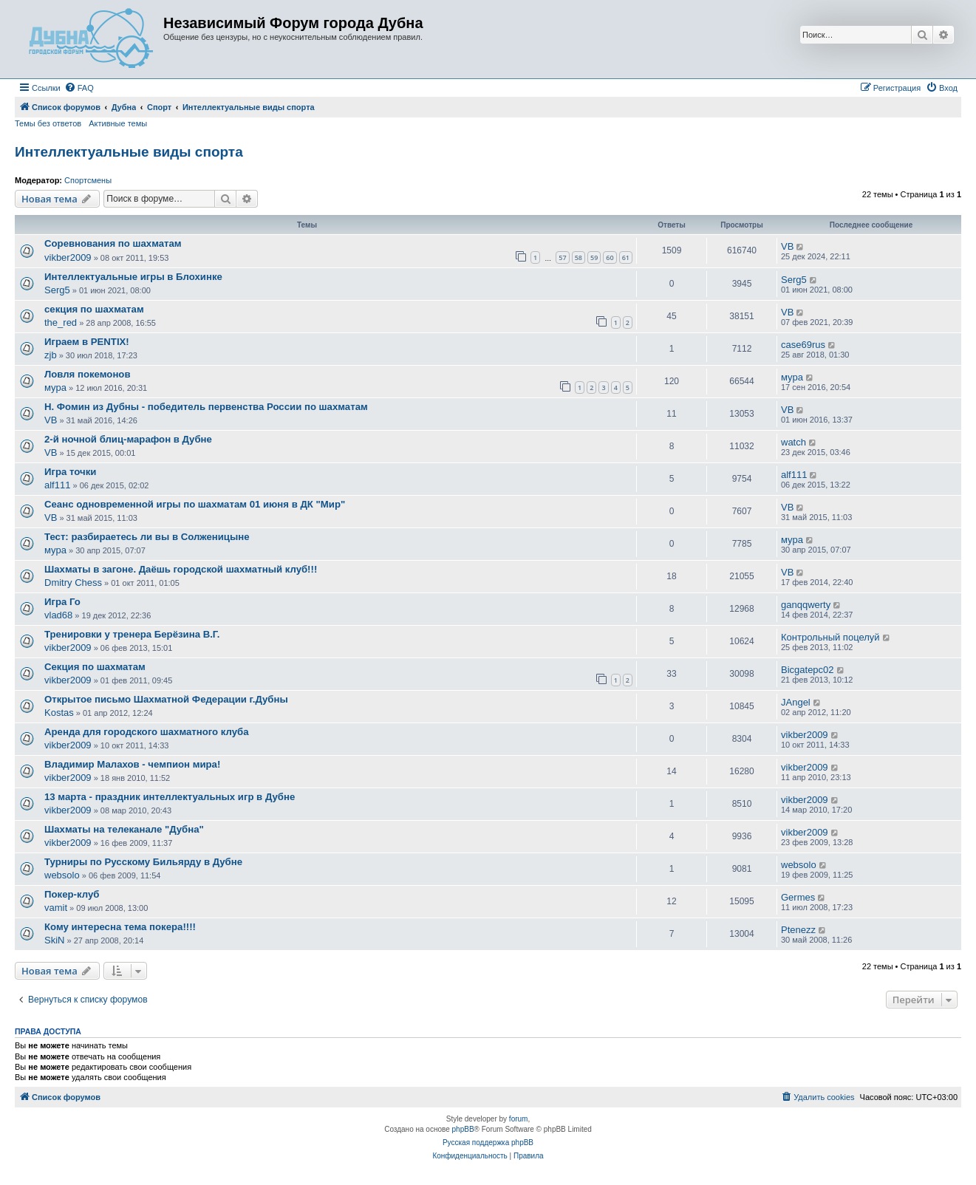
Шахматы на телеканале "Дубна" (124, 829)
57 (562, 257)
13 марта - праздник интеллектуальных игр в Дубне (169, 796)
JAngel (796, 702)
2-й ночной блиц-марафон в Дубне (128, 439)
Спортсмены (88, 180)
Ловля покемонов (87, 374)
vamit (55, 907)
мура (55, 387)
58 (578, 257)
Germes (798, 897)
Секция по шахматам (95, 666)
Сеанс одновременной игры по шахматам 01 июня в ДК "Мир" (194, 504)
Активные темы (118, 123)
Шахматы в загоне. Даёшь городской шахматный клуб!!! (180, 569)
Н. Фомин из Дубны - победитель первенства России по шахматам (206, 406)
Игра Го (62, 601)
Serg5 (57, 290)
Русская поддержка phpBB (488, 1142)
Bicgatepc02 (807, 669)
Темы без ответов (48, 123)
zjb (50, 355)
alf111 (57, 485)
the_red (60, 322)
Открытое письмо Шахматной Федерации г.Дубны (166, 699)
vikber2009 (68, 257)
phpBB (463, 1129)
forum (518, 1119)
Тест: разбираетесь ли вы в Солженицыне (147, 536)
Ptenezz (798, 929)
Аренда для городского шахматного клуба (146, 731)
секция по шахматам (94, 309)
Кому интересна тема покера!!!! (120, 926)
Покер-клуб (71, 894)
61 (625, 257)
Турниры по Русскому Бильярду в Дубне (143, 861)
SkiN (54, 940)
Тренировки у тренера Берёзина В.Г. (131, 634)
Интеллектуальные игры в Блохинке (133, 276)
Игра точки (70, 471)
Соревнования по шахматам (113, 243)
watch (793, 442)
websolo (62, 875)
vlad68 (58, 615)
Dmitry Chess (73, 582)
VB (787, 246)
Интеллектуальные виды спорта (129, 152)
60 (609, 257)
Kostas (59, 712)
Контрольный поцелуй (830, 637)
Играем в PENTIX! (86, 341)
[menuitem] (79, 88)
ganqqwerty (805, 604)
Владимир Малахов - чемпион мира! (132, 764)
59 (594, 257)
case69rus (803, 344)
